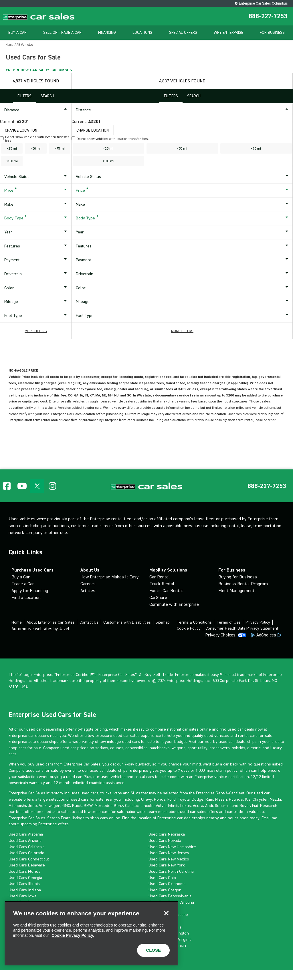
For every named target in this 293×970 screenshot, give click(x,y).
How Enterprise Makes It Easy (109, 577)
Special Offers (183, 32)
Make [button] (36, 204)
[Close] (166, 913)
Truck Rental (161, 584)
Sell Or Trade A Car (62, 32)
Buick (77, 805)
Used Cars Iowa (22, 896)
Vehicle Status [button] (36, 177)
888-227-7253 (268, 16)
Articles (87, 591)
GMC (66, 805)
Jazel (64, 629)
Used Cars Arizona (25, 840)
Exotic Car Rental (166, 591)
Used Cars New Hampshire (172, 847)
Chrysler (260, 799)
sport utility (197, 748)
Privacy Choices (220, 635)
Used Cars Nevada (165, 840)
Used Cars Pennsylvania (170, 896)
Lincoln (147, 805)
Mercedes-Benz (109, 805)
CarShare (158, 597)
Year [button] (36, 232)
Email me (269, 818)
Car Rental (159, 577)
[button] (36, 331)
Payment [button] (36, 260)
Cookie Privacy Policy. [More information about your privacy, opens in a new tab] (73, 935)
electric (254, 748)
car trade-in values (244, 811)
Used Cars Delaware (27, 865)
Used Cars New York (167, 865)
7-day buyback (137, 764)
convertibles (136, 748)
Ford (171, 799)
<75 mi (60, 148)
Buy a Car (20, 577)
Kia (248, 799)
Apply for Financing (29, 591)
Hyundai (236, 799)
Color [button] (36, 288)
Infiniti (173, 805)
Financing (107, 32)
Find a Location (26, 597)
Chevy (146, 799)
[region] (91, 933)
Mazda (275, 799)
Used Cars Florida (24, 871)
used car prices (74, 748)
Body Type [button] (36, 218)
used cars (89, 793)
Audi (209, 805)
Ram (209, 799)
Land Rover (240, 805)
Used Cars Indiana (25, 890)
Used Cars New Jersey (169, 853)
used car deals (240, 729)
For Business (272, 32)
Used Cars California (27, 847)
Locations (142, 32)
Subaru (221, 805)
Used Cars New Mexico (169, 859)
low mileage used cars (120, 741)
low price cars (97, 811)
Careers (88, 584)
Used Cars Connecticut (29, 859)
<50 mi (36, 148)
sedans (101, 748)
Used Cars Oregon (165, 890)
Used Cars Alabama (26, 834)
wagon (177, 748)
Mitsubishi (17, 805)
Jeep (32, 805)
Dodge (197, 799)
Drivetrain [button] (36, 274)
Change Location (21, 130)
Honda (159, 799)
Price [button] (36, 190)
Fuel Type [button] (36, 316)
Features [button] (36, 246)
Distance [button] (36, 110)
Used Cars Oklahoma (167, 883)
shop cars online (105, 818)
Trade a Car (22, 584)
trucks (106, 793)
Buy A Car (17, 32)
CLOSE (153, 950)
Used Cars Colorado (26, 853)
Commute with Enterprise (174, 604)
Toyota (184, 799)
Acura (198, 805)
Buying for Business (237, 577)
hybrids (238, 748)
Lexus (185, 805)
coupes (116, 748)
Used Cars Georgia (25, 877)
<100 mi (12, 161)
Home (9, 45)
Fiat (255, 805)
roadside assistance (106, 782)
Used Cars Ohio (162, 877)
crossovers (219, 748)
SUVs (135, 793)
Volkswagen (49, 805)
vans (118, 793)
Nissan (221, 799)
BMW (88, 805)
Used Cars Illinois (24, 883)
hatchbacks (160, 748)
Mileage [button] (36, 302)
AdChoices (266, 635)
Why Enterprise (228, 32)
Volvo (161, 805)
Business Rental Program (243, 584)
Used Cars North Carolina (171, 871)
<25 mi (12, 148)
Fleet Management (236, 591)
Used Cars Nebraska (167, 834)
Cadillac (132, 805)
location (145, 818)
